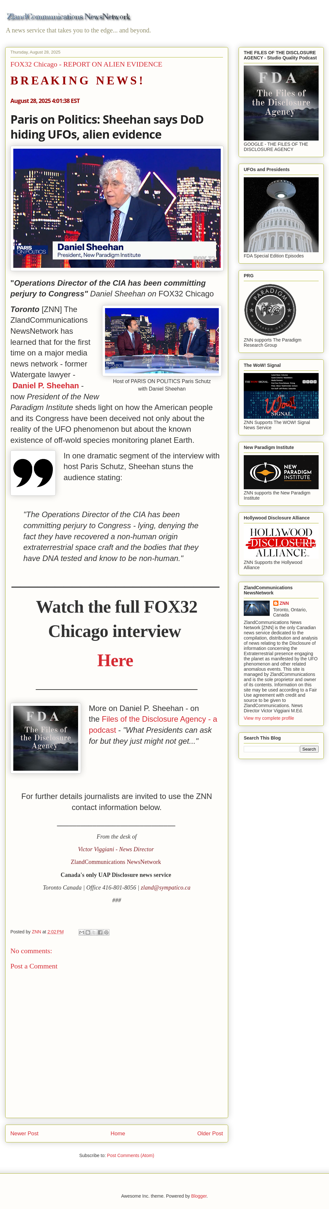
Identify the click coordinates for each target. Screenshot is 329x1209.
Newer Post (24, 1133)
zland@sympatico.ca (166, 887)
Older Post (210, 1133)
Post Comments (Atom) (130, 1155)
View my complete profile (269, 718)
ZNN (284, 603)
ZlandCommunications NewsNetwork (116, 862)
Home (118, 1133)
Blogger (198, 1196)
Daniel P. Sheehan (46, 385)
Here (115, 660)
